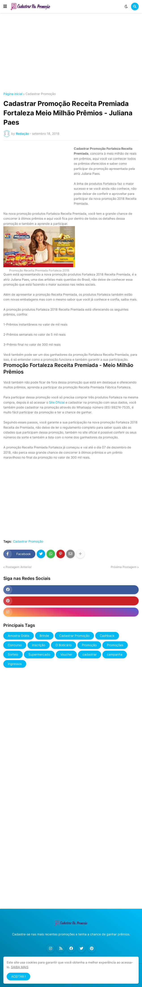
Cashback (107, 636)
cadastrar (90, 654)
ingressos (15, 664)
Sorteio (13, 654)
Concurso (15, 645)
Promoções (115, 645)
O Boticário (63, 645)
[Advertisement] (71, 53)
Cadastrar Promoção (40, 93)
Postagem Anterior (19, 567)
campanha (114, 654)
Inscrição (38, 645)
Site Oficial (57, 402)
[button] (5, 6)
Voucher (66, 654)
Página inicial (12, 93)
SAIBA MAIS (19, 967)
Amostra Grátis (18, 636)
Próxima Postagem (123, 567)
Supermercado (39, 654)
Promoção (89, 645)
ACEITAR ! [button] (18, 976)
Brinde (44, 636)
